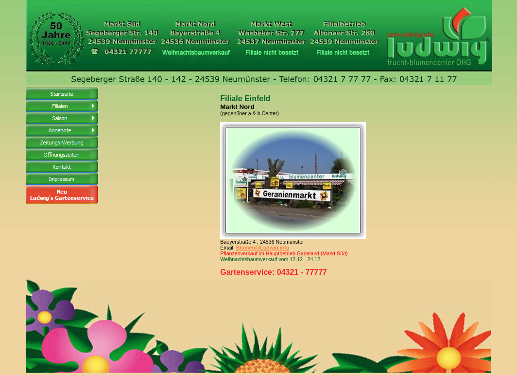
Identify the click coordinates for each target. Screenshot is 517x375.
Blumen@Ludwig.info (262, 247)
